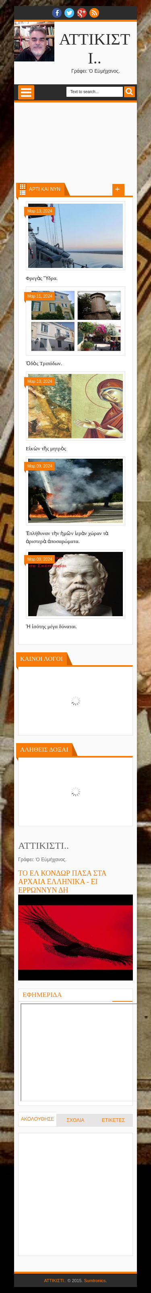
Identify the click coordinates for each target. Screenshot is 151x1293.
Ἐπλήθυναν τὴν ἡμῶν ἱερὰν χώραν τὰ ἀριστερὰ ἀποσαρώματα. (67, 537)
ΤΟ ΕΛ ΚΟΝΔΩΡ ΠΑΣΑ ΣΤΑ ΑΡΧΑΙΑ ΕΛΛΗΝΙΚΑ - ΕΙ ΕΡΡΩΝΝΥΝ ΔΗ (62, 881)
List (23, 193)
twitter (69, 13)
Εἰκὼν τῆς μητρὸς (46, 448)
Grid (23, 187)
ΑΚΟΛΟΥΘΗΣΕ (37, 1119)
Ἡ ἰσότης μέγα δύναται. (51, 626)
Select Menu (26, 92)
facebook (57, 13)
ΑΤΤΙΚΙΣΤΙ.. (55, 1280)
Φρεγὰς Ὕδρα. (42, 278)
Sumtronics (95, 1280)
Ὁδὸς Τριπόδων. (44, 363)
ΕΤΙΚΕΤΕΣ (113, 1120)
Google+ (82, 13)
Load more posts (118, 190)
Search (129, 91)
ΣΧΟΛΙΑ (75, 1120)
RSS (94, 13)
